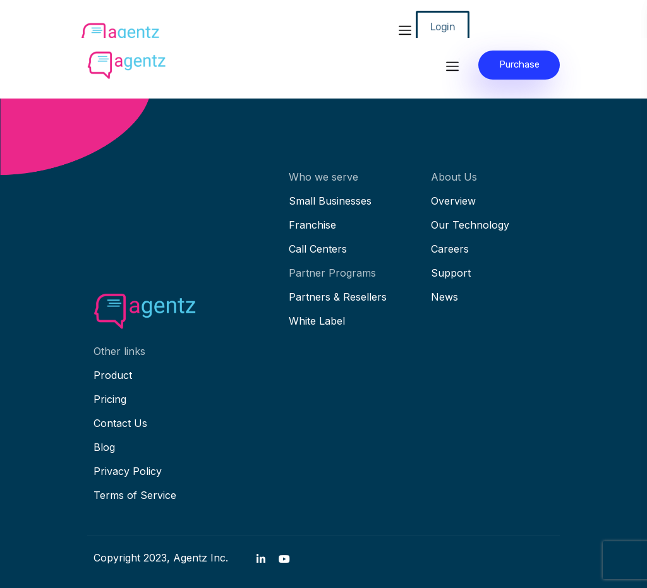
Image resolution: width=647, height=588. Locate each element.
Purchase (519, 64)
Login (442, 27)
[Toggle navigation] (405, 28)
